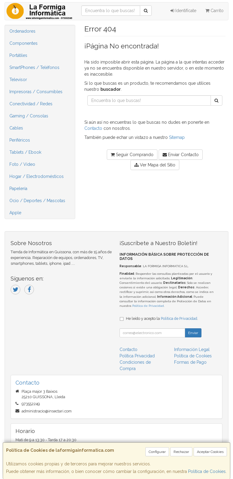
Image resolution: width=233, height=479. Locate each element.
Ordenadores (22, 31)
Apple (15, 212)
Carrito (214, 10)
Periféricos (19, 140)
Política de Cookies (207, 471)
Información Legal (192, 349)
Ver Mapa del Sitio (154, 164)
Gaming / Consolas (28, 115)
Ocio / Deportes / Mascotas (37, 200)
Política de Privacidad (148, 305)
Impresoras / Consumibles (35, 91)
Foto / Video (22, 164)
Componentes (23, 43)
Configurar (157, 452)
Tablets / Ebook (25, 152)
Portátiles (18, 55)
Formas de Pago (190, 362)
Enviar (193, 333)
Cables (16, 128)
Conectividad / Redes (30, 103)
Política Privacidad (137, 355)
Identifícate (183, 10)
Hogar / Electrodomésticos (36, 176)
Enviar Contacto (181, 154)
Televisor (18, 79)
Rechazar (181, 452)
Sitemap (177, 137)
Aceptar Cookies (210, 452)
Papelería (18, 188)
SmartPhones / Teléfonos (34, 67)
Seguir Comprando (132, 154)
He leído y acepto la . (162, 318)
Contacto (93, 128)
